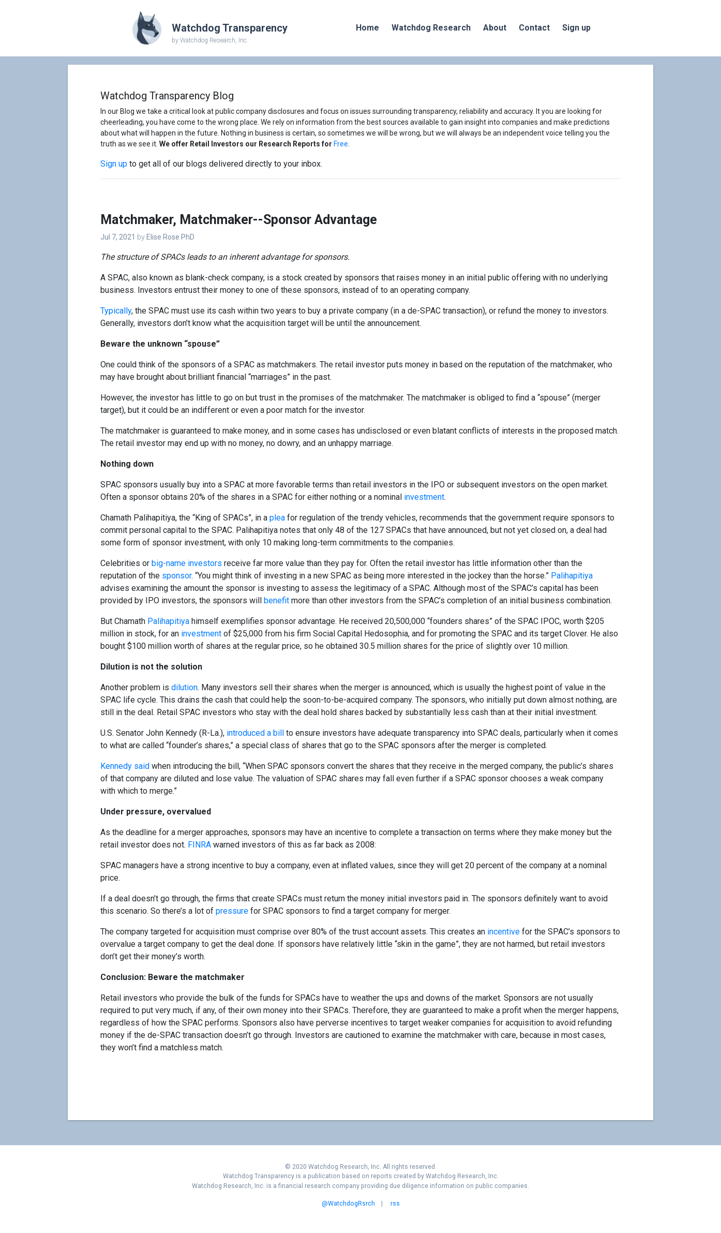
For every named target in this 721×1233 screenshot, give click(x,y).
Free (341, 144)
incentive (503, 932)
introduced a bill (255, 733)
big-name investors (187, 563)
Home (367, 28)
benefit (276, 600)
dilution (184, 687)
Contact (534, 28)
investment (424, 497)
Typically (115, 311)
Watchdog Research (431, 28)
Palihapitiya (572, 576)
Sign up (576, 28)
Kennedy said (124, 766)
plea (277, 518)
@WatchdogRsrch (348, 1203)
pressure (232, 911)
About (494, 28)
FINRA (199, 845)
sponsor (176, 576)
